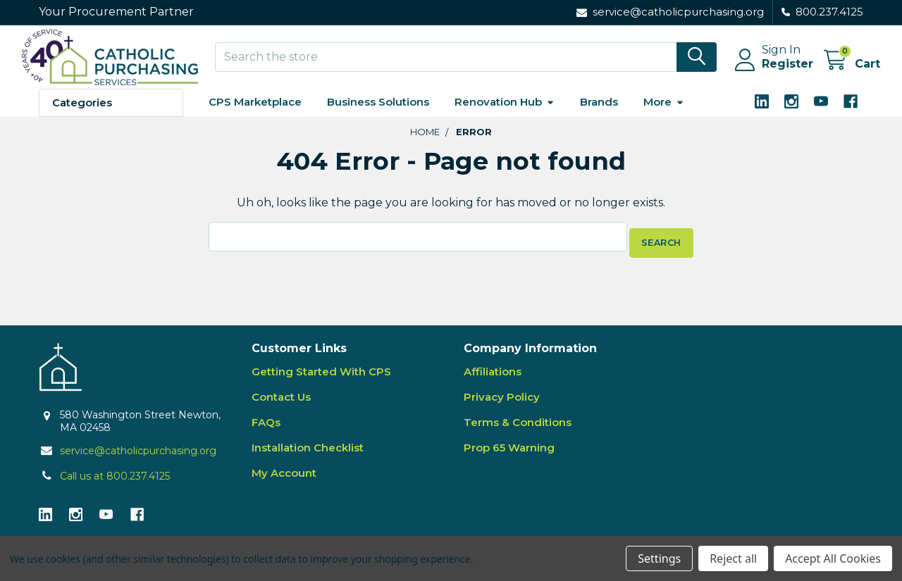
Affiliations (492, 378)
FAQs (266, 428)
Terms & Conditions (518, 428)
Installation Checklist (308, 454)
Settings (659, 558)
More (663, 114)
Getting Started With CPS (321, 378)
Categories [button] (82, 115)
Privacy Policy (502, 403)
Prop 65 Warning (509, 454)
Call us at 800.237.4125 (115, 482)
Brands (599, 114)
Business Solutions (378, 114)
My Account (284, 479)
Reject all (733, 558)
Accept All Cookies (833, 558)
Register (770, 72)
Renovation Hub (505, 114)
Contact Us (281, 403)
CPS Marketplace (255, 114)
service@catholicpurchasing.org (138, 457)
